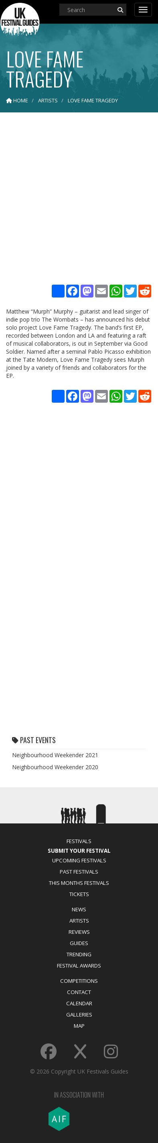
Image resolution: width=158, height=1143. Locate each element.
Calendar (79, 1003)
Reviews (79, 931)
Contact (79, 992)
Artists (79, 920)
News (79, 909)
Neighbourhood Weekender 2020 (55, 767)
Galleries (79, 1014)
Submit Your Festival (79, 850)
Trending (79, 954)
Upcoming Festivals (79, 860)
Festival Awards (79, 965)
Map (79, 1025)
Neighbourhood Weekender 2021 (55, 755)
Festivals (79, 841)
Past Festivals (79, 871)
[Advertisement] (79, 199)
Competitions (79, 980)
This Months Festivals (79, 882)
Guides (79, 943)
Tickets (79, 894)
